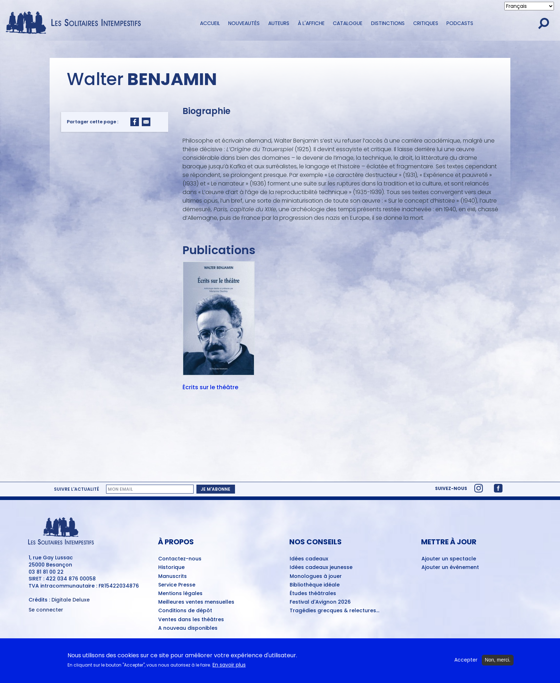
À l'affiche (311, 23)
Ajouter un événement (450, 567)
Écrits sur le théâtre (210, 387)
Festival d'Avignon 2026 (320, 602)
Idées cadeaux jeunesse (321, 567)
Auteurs (278, 23)
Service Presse (176, 585)
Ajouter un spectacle (448, 559)
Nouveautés (244, 23)
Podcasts (459, 23)
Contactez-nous (179, 559)
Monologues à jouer (316, 576)
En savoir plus (229, 667)
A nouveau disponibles (188, 628)
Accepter (466, 662)
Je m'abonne (215, 489)
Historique (171, 567)
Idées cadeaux (309, 559)
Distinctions (388, 23)
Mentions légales (180, 593)
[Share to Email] (146, 122)
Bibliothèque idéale (315, 585)
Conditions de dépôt (185, 611)
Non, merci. (498, 662)
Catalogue (347, 23)
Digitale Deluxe (70, 599)
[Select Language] (529, 6)
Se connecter (46, 610)
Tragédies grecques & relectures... (334, 611)
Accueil (210, 23)
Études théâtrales (313, 593)
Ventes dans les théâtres (191, 620)
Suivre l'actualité (76, 489)
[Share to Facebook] (134, 122)
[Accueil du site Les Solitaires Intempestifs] (76, 23)
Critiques (425, 23)
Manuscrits (172, 576)
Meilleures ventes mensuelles (196, 602)
